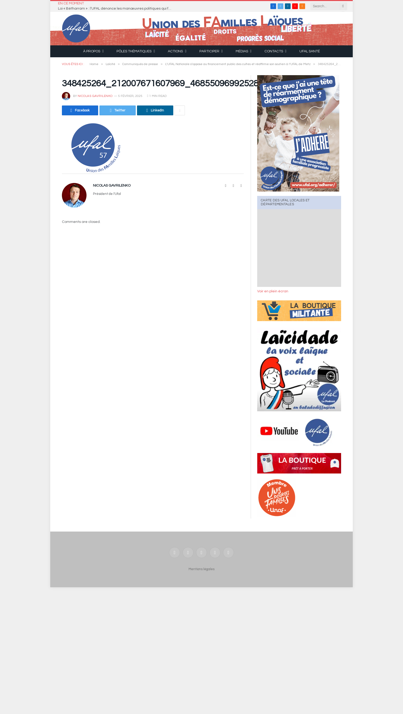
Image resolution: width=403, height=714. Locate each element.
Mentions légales (201, 569)
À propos (91, 51)
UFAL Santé (309, 51)
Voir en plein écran (272, 291)
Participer (209, 51)
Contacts (273, 51)
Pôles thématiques (134, 51)
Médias (242, 51)
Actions (175, 51)
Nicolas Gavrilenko (95, 96)
